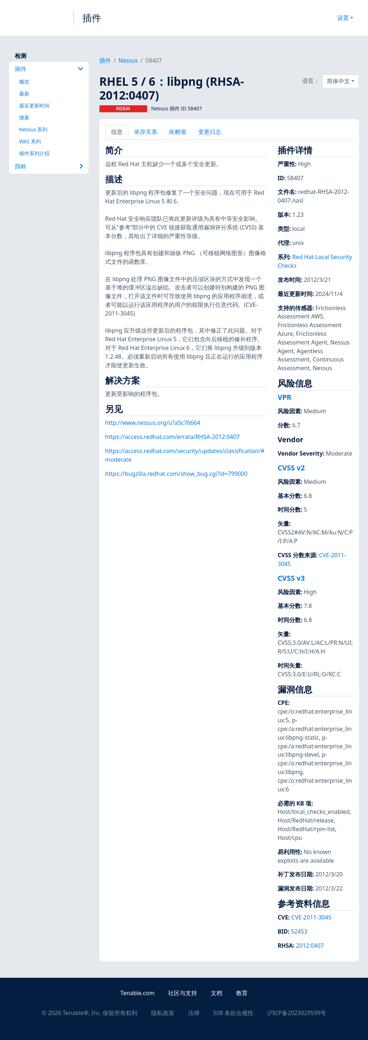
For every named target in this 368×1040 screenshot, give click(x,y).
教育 (242, 993)
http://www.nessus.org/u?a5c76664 (152, 423)
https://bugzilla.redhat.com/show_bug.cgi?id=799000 (176, 474)
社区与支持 (182, 993)
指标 (49, 166)
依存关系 (145, 132)
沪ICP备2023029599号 (296, 1013)
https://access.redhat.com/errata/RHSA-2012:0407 (172, 437)
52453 (299, 931)
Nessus (128, 60)
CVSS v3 (291, 578)
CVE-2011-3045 (311, 917)
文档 (216, 993)
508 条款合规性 (233, 1013)
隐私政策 (162, 1013)
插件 (91, 17)
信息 (117, 132)
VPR (284, 397)
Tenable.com (137, 993)
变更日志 (209, 132)
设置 (343, 18)
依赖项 (177, 132)
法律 (194, 1013)
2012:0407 (310, 946)
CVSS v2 (291, 468)
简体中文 (338, 81)
